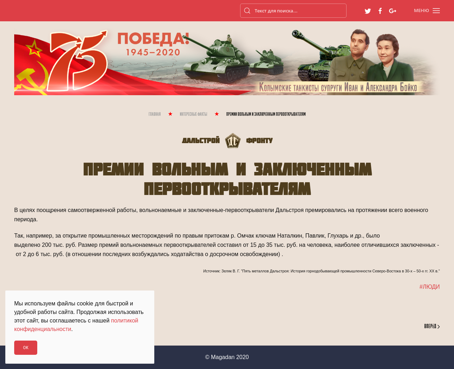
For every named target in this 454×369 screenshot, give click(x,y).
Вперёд (432, 327)
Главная (155, 114)
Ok (25, 347)
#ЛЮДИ (430, 287)
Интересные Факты (193, 114)
